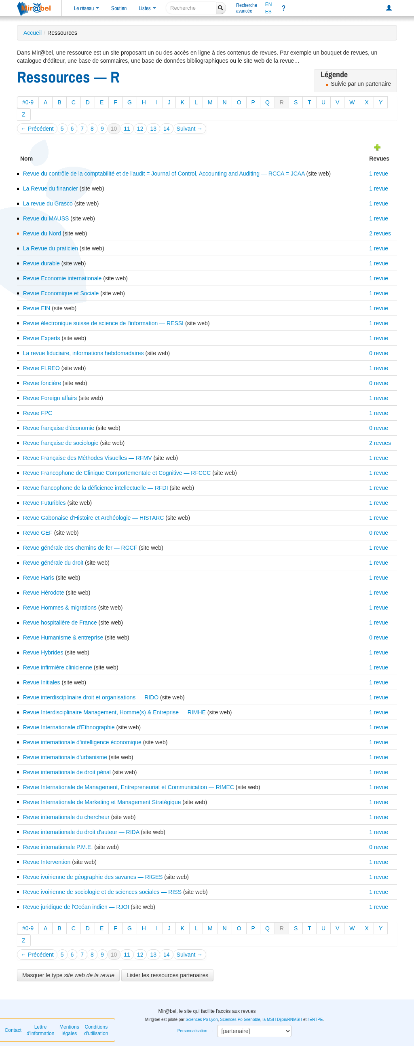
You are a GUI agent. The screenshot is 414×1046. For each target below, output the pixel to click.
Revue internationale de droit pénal (67, 772)
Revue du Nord (42, 233)
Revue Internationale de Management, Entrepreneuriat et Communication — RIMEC (128, 787)
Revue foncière (42, 383)
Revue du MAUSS (46, 218)
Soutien (119, 8)
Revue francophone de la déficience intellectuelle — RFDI (95, 488)
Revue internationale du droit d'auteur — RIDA (81, 832)
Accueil (32, 33)
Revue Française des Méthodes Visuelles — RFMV (87, 458)
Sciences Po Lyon (202, 1019)
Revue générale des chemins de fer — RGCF (80, 547)
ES (268, 12)
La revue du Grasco (48, 203)
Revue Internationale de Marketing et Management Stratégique (102, 802)
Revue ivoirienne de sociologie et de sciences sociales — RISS (102, 892)
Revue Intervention (47, 862)
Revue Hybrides (43, 652)
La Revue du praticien (50, 248)
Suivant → (190, 128)
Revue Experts (41, 338)
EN (268, 4)
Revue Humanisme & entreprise (63, 637)
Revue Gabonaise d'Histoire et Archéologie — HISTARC (93, 518)
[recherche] (191, 8)
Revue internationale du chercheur (66, 817)
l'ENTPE (315, 1019)
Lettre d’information (41, 1030)
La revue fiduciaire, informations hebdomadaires (83, 353)
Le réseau (86, 8)
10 (114, 128)
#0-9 (28, 102)
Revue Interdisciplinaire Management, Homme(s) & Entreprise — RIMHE (114, 712)
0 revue (378, 353)
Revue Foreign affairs (50, 398)
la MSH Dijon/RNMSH (282, 1019)
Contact (13, 1030)
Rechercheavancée (246, 8)
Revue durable (41, 263)
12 (140, 128)
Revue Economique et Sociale (61, 293)
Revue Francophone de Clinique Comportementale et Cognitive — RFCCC (117, 473)
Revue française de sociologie (61, 443)
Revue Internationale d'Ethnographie (69, 727)
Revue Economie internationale (62, 278)
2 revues (380, 233)
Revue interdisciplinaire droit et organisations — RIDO (90, 697)
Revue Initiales (41, 682)
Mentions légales (69, 1030)
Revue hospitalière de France (60, 622)
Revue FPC (37, 413)
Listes (147, 8)
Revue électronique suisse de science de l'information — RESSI (103, 323)
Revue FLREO (41, 368)
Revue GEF (38, 532)
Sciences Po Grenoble (240, 1019)
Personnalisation (192, 1031)
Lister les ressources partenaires (167, 975)
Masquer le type (68, 975)
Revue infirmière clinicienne (57, 667)
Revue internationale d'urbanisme (65, 757)
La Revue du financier (50, 188)
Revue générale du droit (53, 562)
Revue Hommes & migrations (60, 607)
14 (166, 128)
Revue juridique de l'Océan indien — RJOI (76, 907)
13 (153, 128)
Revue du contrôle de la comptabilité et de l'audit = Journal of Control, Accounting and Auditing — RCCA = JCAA (164, 173)
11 (127, 128)
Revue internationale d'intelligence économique (82, 742)
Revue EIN (37, 308)
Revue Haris (38, 577)
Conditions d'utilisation (96, 1030)
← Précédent (37, 128)
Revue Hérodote (43, 592)
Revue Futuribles (44, 503)
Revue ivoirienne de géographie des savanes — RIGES (93, 877)
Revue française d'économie (58, 428)
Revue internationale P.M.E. (58, 847)
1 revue (378, 173)
